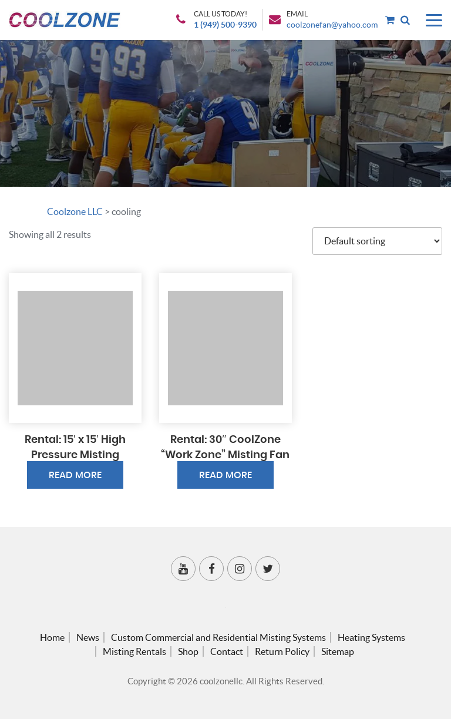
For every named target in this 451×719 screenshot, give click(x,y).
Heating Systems (371, 637)
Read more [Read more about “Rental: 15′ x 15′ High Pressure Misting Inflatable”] (75, 475)
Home (52, 637)
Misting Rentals (134, 651)
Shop (188, 651)
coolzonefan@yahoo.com (332, 24)
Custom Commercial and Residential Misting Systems (218, 637)
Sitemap (337, 651)
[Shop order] (377, 241)
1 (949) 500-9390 (225, 24)
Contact (226, 651)
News (87, 637)
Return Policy (282, 651)
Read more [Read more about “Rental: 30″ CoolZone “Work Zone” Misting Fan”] (225, 475)
